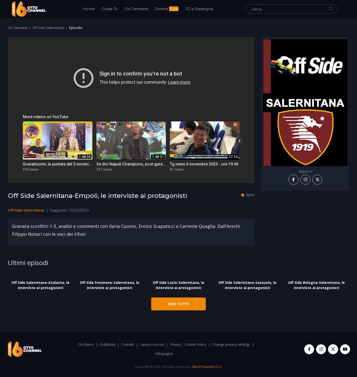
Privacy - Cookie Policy (188, 344)
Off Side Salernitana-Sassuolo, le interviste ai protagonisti (247, 285)
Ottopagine (164, 353)
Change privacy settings (231, 344)
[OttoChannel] (29, 9)
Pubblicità (107, 344)
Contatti (127, 344)
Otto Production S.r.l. (207, 366)
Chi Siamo (86, 344)
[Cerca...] (291, 9)
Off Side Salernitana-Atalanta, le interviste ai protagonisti (40, 285)
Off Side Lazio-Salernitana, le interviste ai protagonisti (178, 285)
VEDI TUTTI (178, 303)
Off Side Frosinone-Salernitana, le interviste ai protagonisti (109, 285)
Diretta (166, 8)
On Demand (136, 8)
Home (89, 8)
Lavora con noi (152, 344)
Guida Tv (110, 8)
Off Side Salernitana (48, 27)
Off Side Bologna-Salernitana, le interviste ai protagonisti (316, 285)
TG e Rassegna (199, 8)
